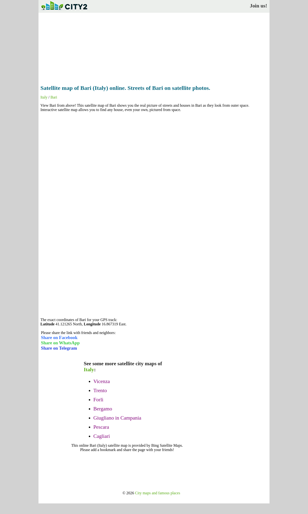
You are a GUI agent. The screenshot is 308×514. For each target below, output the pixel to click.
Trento (100, 390)
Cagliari (101, 436)
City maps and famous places (157, 493)
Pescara (101, 427)
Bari (54, 97)
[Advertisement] (154, 47)
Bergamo (102, 409)
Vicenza (101, 381)
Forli (98, 400)
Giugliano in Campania (117, 418)
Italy (43, 97)
